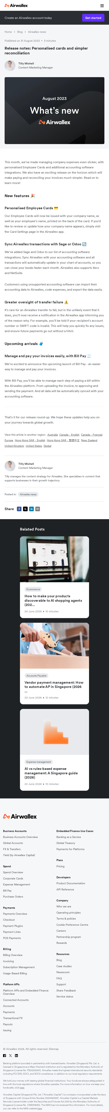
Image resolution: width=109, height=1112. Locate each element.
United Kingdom (14, 446)
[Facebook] (4, 1055)
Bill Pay (7, 890)
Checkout (9, 919)
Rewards (61, 943)
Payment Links (12, 932)
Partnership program (68, 937)
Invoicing (8, 961)
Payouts (7, 1024)
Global (47, 446)
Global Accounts (13, 843)
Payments (9, 1012)
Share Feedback (66, 990)
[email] (37, 509)
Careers (61, 930)
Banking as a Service (68, 837)
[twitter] (25, 509)
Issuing (7, 1030)
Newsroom (63, 972)
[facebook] (19, 509)
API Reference (65, 889)
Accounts (8, 1006)
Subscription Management (19, 967)
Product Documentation (70, 883)
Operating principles (68, 912)
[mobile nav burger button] (101, 5)
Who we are (63, 906)
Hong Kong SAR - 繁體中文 (63, 440)
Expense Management (16, 884)
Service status (64, 996)
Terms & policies (66, 918)
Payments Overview (15, 913)
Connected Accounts (16, 1000)
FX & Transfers (12, 849)
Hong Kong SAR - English (30, 440)
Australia (52, 434)
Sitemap (54, 1049)
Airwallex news (37, 32)
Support (61, 984)
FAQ (59, 978)
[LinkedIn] (16, 1055)
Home (8, 32)
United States (34, 446)
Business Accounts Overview (20, 837)
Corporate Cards (13, 878)
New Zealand (89, 440)
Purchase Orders (13, 896)
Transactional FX (13, 1018)
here (22, 1087)
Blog (20, 32)
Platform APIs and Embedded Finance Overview (26, 992)
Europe (9, 440)
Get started (93, 18)
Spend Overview (13, 872)
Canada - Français (91, 434)
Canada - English (69, 434)
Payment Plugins (13, 926)
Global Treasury (65, 843)
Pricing (60, 866)
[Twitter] (10, 1055)
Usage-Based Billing (15, 973)
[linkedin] (31, 509)
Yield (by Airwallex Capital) (19, 855)
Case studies (64, 966)
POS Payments (12, 938)
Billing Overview (12, 955)
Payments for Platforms (70, 849)
